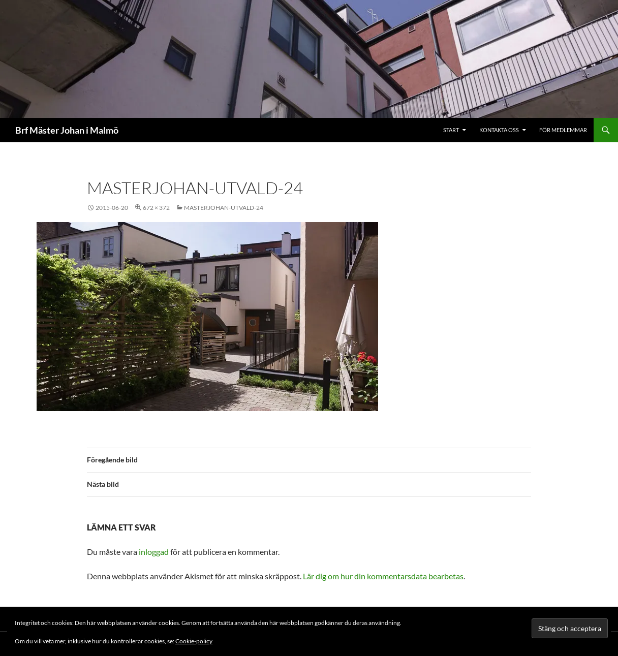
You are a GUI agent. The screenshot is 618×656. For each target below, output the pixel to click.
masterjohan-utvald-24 (223, 207)
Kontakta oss (499, 130)
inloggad (154, 551)
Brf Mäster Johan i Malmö (66, 130)
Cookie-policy (193, 641)
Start (451, 130)
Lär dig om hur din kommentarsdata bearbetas (383, 576)
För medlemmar (563, 130)
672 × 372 (156, 207)
